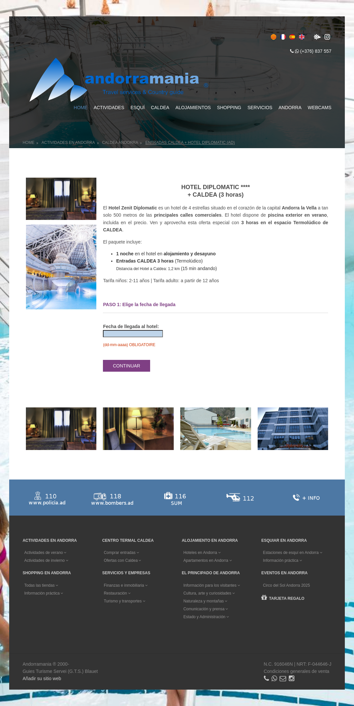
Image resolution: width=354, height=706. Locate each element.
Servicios (259, 107)
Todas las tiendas (41, 585)
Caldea (160, 107)
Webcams (319, 107)
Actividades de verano (45, 552)
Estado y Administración (206, 617)
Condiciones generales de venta (296, 671)
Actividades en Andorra (68, 142)
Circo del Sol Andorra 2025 (286, 585)
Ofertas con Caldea (123, 560)
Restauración (117, 593)
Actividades (109, 107)
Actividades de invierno (46, 560)
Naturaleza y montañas (205, 601)
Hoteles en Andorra (202, 552)
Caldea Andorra (120, 142)
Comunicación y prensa (205, 609)
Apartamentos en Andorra (207, 560)
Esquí (137, 107)
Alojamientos (193, 107)
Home (81, 107)
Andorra (290, 107)
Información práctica (282, 560)
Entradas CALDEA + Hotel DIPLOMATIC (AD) (190, 142)
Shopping (229, 107)
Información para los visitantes (211, 585)
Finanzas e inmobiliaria (126, 585)
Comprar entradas (121, 552)
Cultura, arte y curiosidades (209, 593)
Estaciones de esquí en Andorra (292, 552)
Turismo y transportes (125, 601)
